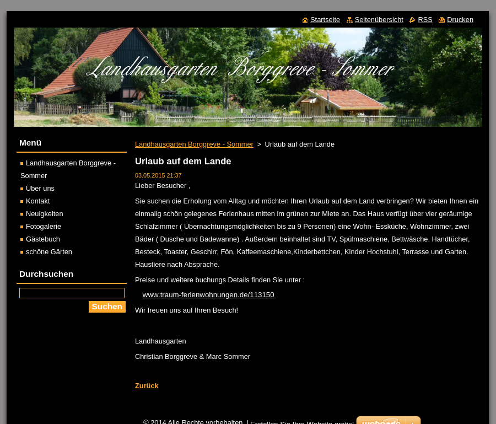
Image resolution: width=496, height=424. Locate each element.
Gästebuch (43, 239)
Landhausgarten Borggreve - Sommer (194, 144)
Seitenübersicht (379, 19)
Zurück (147, 386)
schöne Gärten (49, 252)
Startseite (325, 19)
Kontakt (38, 201)
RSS (425, 19)
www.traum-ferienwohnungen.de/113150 (208, 295)
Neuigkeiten (44, 214)
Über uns (40, 188)
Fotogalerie (43, 226)
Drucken (460, 19)
